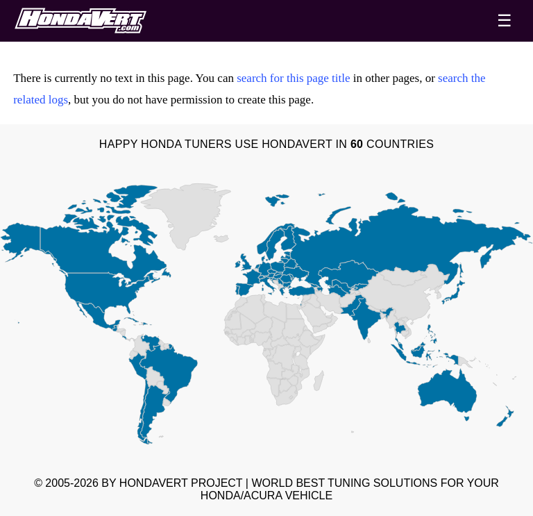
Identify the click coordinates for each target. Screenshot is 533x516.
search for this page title (293, 78)
